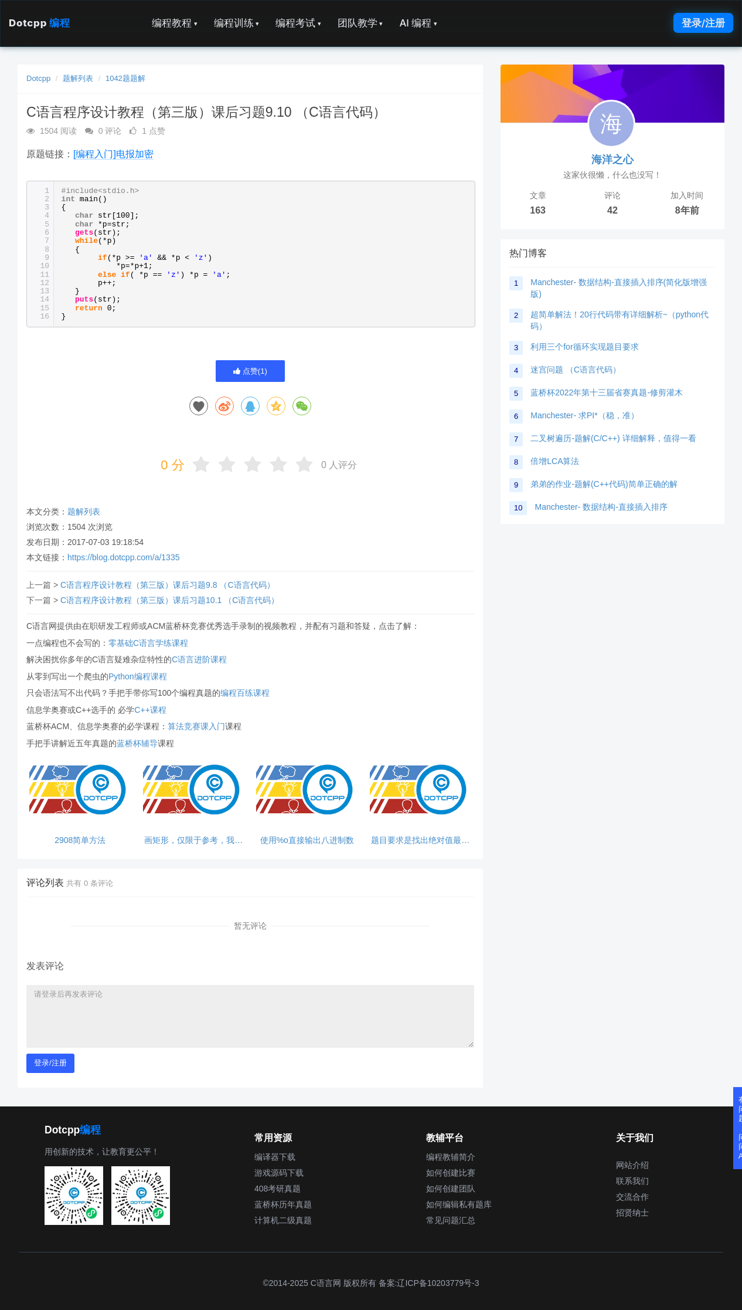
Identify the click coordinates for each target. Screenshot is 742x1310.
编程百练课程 (245, 693)
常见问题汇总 (450, 1220)
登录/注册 (703, 23)
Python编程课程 (137, 676)
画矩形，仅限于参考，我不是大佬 (193, 840)
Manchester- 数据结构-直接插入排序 (601, 507)
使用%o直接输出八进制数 (307, 840)
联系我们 (632, 1181)
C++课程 (150, 710)
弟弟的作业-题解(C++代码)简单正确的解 (603, 484)
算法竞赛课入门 (196, 726)
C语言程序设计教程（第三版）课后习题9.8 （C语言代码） (167, 585)
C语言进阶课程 (199, 659)
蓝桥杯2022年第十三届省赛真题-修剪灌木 (606, 392)
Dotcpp (39, 23)
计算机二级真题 (283, 1220)
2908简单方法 (80, 840)
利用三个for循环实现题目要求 (584, 346)
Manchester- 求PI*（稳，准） (584, 415)
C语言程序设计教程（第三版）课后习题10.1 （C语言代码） (169, 600)
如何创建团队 (450, 1188)
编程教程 (175, 23)
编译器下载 (274, 1157)
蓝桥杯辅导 (137, 743)
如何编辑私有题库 (459, 1204)
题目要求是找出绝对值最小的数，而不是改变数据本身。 (420, 840)
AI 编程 (418, 23)
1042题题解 (125, 78)
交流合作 (632, 1196)
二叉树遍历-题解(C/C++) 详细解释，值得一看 (613, 438)
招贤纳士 (632, 1212)
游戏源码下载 (279, 1172)
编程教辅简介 (450, 1157)
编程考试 (298, 23)
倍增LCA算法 (554, 461)
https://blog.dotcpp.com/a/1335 (123, 557)
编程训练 (237, 23)
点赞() (250, 371)
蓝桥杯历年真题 (283, 1204)
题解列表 (78, 78)
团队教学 (360, 23)
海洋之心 (612, 159)
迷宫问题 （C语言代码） (575, 369)
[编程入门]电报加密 (113, 154)
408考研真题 (277, 1188)
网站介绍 (632, 1165)
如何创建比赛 (450, 1172)
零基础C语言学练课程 (148, 643)
